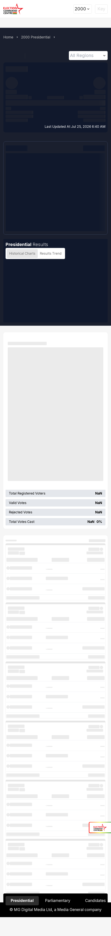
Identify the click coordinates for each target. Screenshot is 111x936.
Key (101, 8)
